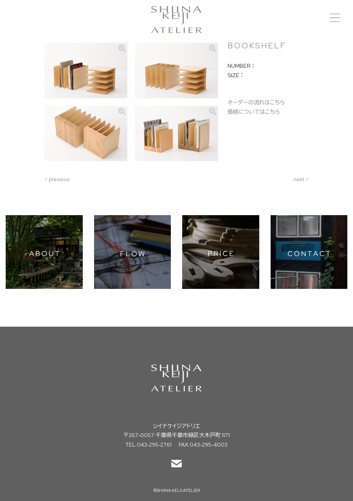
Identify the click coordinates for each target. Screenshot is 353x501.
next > (301, 179)
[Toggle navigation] (334, 18)
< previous (57, 179)
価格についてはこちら (254, 111)
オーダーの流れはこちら (256, 102)
